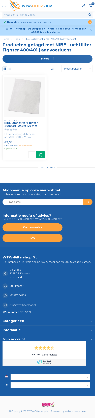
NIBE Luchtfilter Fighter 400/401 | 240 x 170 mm (21, 125)
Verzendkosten (25, 145)
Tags (17, 39)
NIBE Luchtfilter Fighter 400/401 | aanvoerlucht (50, 39)
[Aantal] (31, 154)
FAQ (32, 237)
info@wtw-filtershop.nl (23, 305)
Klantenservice (32, 227)
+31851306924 (18, 295)
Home (6, 39)
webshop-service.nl (75, 411)
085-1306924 (17, 285)
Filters (47, 58)
